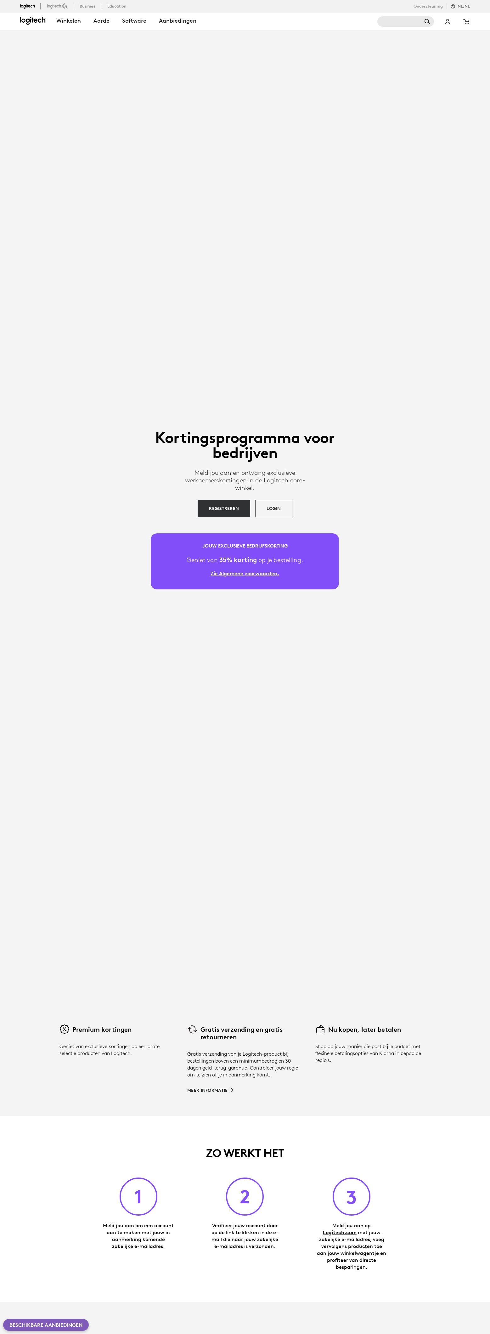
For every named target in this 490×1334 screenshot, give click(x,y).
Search (405, 21)
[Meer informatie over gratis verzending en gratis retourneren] (210, 1090)
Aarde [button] (101, 20)
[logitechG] (58, 6)
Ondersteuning (428, 6)
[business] (88, 6)
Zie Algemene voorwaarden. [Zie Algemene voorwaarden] (245, 573)
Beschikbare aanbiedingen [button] (45, 1325)
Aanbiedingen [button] (177, 20)
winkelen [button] (68, 20)
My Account (448, 21)
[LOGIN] (273, 508)
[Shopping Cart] (466, 21)
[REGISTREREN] (224, 508)
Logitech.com (340, 1232)
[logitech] (30, 6)
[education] (118, 6)
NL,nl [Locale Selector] (464, 6)
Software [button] (134, 20)
